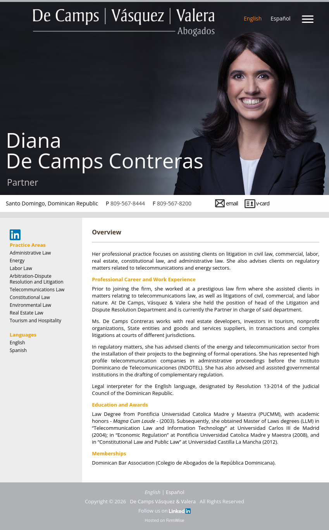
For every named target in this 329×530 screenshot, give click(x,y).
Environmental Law (30, 305)
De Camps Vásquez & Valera (163, 501)
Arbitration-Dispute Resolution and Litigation (37, 279)
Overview (106, 232)
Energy (17, 260)
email (232, 203)
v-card (262, 203)
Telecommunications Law (37, 289)
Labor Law (21, 268)
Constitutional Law (30, 297)
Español (280, 18)
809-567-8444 (127, 203)
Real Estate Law (26, 312)
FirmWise (175, 520)
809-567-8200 (174, 203)
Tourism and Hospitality (35, 320)
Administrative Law (30, 253)
